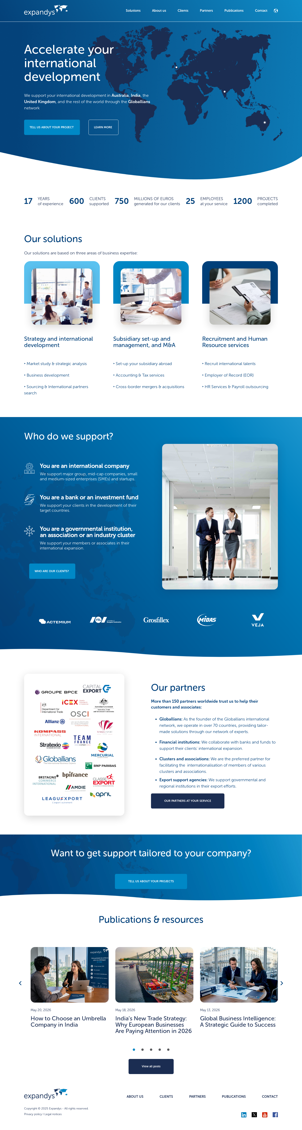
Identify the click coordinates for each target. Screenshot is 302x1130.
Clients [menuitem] (183, 11)
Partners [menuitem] (206, 11)
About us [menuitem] (159, 11)
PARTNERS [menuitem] (197, 1097)
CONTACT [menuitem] (270, 1097)
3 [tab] (151, 1049)
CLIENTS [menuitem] (166, 1097)
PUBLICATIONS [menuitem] (234, 1097)
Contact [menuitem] (261, 11)
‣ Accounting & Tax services (138, 375)
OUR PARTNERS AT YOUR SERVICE (187, 801)
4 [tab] (160, 1049)
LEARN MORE (103, 127)
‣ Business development (46, 375)
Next (281, 983)
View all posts (151, 1066)
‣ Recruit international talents (229, 363)
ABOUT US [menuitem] (135, 1097)
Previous (20, 983)
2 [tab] (142, 1049)
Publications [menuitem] (233, 11)
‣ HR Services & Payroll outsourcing (235, 386)
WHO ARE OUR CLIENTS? (52, 571)
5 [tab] (168, 1049)
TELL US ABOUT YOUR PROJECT (52, 127)
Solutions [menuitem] (133, 11)
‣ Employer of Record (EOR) (228, 375)
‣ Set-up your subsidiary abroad (142, 363)
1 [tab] (134, 1049)
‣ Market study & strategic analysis (55, 363)
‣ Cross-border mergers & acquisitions (148, 386)
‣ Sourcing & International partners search (56, 389)
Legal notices (53, 1114)
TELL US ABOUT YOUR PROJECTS (151, 881)
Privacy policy (33, 1114)
